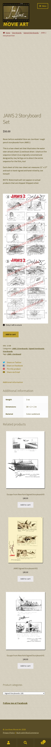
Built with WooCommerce (27, 732)
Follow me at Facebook (15, 703)
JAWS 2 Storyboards (20, 348)
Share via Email (13, 372)
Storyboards (17, 33)
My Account (8, 743)
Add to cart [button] (25, 504)
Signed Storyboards (31, 33)
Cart (40, 741)
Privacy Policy (9, 732)
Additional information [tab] (13, 382)
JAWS (9, 354)
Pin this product (14, 369)
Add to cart (11, 334)
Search (25, 743)
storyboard (16, 354)
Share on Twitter (14, 362)
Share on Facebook (15, 365)
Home (8, 33)
